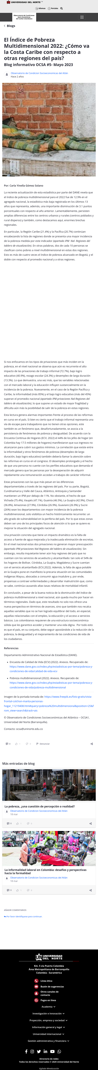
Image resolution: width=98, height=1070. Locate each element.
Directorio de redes (49, 1058)
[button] (61, 8)
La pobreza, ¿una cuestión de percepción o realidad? (40, 806)
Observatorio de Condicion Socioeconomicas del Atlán (39, 73)
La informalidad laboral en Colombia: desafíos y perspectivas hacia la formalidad (45, 871)
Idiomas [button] (40, 8)
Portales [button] (53, 8)
